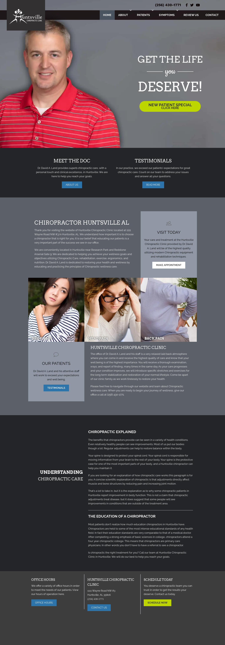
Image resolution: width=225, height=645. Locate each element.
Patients (143, 15)
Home (107, 15)
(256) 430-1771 (168, 5)
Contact (212, 15)
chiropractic (142, 479)
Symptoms (167, 15)
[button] (130, 10)
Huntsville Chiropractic (92, 230)
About (123, 15)
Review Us (191, 15)
